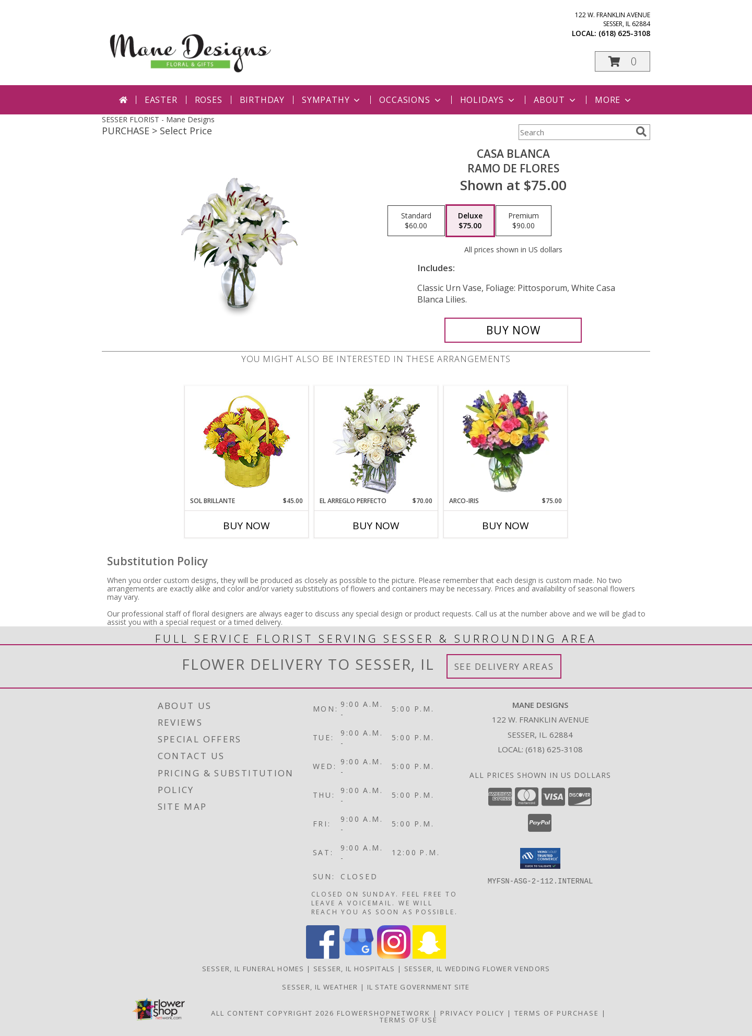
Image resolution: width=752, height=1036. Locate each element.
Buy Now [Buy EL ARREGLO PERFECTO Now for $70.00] (376, 525)
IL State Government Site (418, 987)
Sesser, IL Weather (320, 987)
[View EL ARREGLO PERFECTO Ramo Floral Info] (376, 441)
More (614, 100)
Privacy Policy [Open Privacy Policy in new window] (472, 1013)
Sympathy (332, 100)
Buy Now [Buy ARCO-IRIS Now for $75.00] (505, 525)
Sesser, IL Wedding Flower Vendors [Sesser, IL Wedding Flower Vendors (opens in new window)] (477, 968)
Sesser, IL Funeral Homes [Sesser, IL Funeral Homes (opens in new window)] (253, 968)
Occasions (410, 100)
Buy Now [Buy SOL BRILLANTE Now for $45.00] (246, 525)
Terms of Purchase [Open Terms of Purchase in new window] (556, 1013)
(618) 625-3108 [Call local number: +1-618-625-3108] (624, 33)
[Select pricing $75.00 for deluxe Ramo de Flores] (470, 221)
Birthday (262, 100)
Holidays (488, 100)
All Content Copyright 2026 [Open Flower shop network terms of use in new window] (272, 1013)
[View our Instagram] (393, 956)
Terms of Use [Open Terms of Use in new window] (409, 1020)
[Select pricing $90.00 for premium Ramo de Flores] (523, 221)
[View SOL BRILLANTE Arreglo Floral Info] (246, 441)
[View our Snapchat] (429, 956)
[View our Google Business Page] (358, 956)
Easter (161, 100)
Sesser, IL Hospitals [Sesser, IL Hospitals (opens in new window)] (354, 968)
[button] (622, 61)
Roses (208, 100)
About (556, 100)
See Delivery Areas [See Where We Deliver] (504, 666)
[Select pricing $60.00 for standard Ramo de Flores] (416, 221)
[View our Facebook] (322, 956)
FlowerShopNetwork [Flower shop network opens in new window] (383, 1013)
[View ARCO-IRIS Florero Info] (505, 441)
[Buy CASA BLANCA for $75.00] (513, 330)
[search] (641, 131)
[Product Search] (575, 132)
